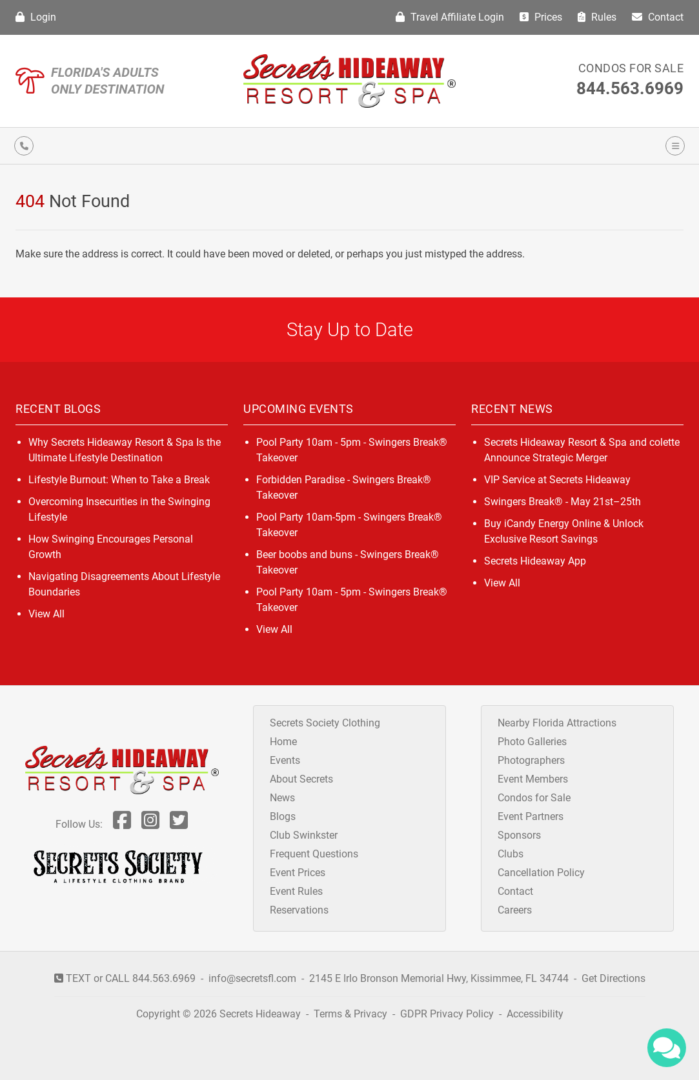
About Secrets (301, 779)
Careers (515, 910)
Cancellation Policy (541, 872)
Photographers (531, 760)
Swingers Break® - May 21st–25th (562, 501)
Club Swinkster (304, 835)
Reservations (299, 910)
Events (285, 760)
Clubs (510, 854)
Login (35, 17)
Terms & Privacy (350, 1014)
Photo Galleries (532, 741)
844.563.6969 (630, 88)
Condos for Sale (631, 68)
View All (46, 614)
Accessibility (535, 1014)
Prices (541, 17)
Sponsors (519, 835)
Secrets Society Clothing (325, 723)
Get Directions (613, 978)
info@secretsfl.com (252, 978)
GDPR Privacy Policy (448, 1014)
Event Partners (530, 816)
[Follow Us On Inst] (150, 824)
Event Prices (297, 872)
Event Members (533, 779)
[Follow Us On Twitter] (179, 824)
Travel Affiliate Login (450, 17)
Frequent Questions (314, 854)
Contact (658, 17)
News (282, 798)
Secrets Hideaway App (535, 561)
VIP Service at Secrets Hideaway (557, 480)
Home (283, 741)
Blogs (283, 816)
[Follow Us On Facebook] (122, 824)
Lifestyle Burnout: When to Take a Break (119, 480)
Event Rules (296, 891)
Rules (597, 17)
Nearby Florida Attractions (557, 723)
